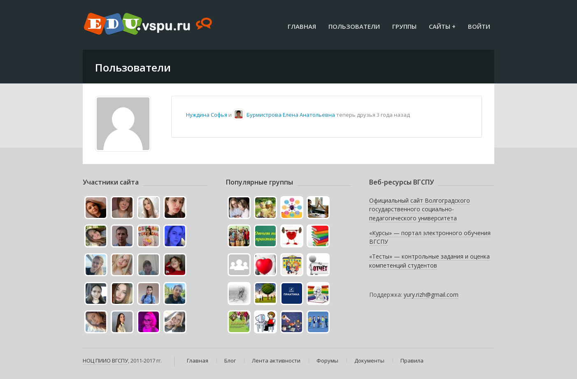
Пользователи (354, 26)
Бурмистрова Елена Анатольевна (291, 114)
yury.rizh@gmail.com (431, 294)
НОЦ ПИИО (97, 360)
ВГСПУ (120, 360)
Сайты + (442, 26)
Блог (230, 360)
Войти (479, 26)
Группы (404, 26)
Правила (411, 360)
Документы (369, 360)
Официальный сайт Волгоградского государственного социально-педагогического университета (419, 209)
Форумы (327, 360)
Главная (302, 26)
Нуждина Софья (206, 114)
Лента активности (276, 360)
